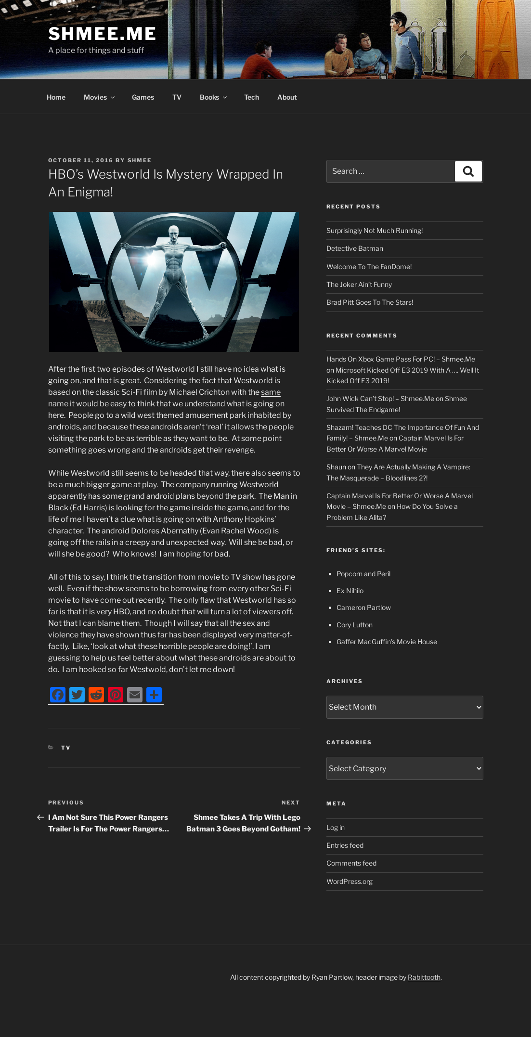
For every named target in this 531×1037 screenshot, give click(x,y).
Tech (251, 97)
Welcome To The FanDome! (369, 266)
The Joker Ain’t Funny (359, 284)
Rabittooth (424, 977)
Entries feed (344, 845)
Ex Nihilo (350, 590)
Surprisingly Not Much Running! (374, 230)
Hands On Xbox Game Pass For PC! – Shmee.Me (400, 359)
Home (56, 97)
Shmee (140, 160)
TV (176, 97)
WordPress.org (349, 881)
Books (214, 97)
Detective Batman (354, 248)
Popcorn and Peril (363, 574)
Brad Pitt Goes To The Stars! (369, 302)
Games (143, 97)
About (287, 97)
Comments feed (351, 863)
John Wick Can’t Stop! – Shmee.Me (380, 398)
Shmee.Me (102, 33)
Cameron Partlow (364, 607)
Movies (100, 97)
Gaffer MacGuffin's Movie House (387, 641)
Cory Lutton (355, 625)
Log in (335, 827)
